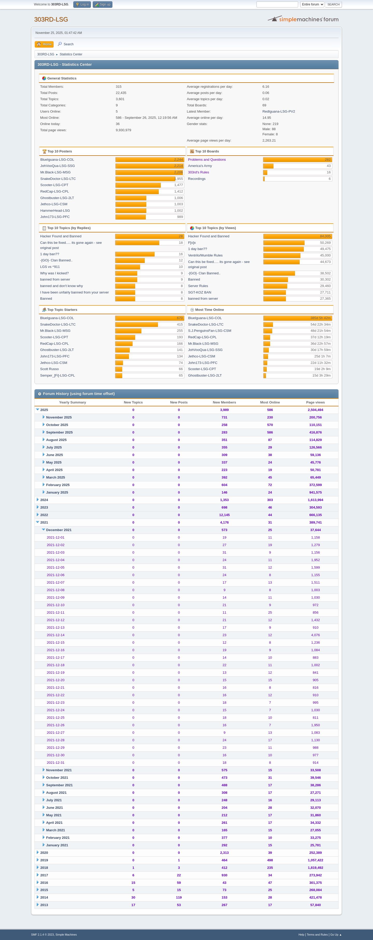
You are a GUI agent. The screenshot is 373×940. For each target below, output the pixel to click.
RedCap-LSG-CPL (54, 191)
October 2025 (57, 425)
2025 (44, 410)
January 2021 (57, 845)
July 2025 (54, 447)
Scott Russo (49, 369)
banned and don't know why (61, 286)
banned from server (55, 279)
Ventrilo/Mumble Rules (205, 255)
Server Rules (198, 286)
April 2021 (54, 823)
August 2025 (56, 440)
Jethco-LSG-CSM (53, 204)
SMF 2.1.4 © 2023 (42, 934)
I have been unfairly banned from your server (74, 292)
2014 (44, 897)
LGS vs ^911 (50, 267)
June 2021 (54, 808)
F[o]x (192, 243)
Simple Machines (66, 934)
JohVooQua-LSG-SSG (57, 166)
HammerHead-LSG (55, 210)
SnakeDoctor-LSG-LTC (58, 179)
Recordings (196, 179)
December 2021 (58, 530)
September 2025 (59, 432)
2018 (44, 868)
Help (301, 934)
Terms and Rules (317, 934)
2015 (44, 890)
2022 (44, 515)
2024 (44, 500)
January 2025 (57, 492)
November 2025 (59, 417)
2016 (44, 883)
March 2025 (55, 477)
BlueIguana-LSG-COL (57, 159)
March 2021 (55, 830)
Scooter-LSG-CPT (54, 185)
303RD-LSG (51, 19)
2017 (44, 875)
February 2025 (57, 485)
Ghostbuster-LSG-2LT (57, 198)
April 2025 (54, 470)
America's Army (200, 166)
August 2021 (56, 793)
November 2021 (59, 770)
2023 (44, 507)
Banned (46, 298)
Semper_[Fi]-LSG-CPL (57, 375)
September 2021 (59, 785)
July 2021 (54, 800)
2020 (44, 853)
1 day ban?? (49, 254)
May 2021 (53, 815)
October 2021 (57, 778)
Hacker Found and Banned (60, 236)
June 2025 (54, 455)
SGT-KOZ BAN (199, 292)
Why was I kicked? (54, 273)
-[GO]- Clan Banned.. (56, 260)
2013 (44, 905)
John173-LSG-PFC (55, 217)
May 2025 (53, 462)
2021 (44, 522)
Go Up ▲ (336, 934)
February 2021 (57, 838)
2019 (44, 860)
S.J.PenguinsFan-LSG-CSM (209, 331)
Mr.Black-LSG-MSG (55, 172)
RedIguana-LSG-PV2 (278, 111)
